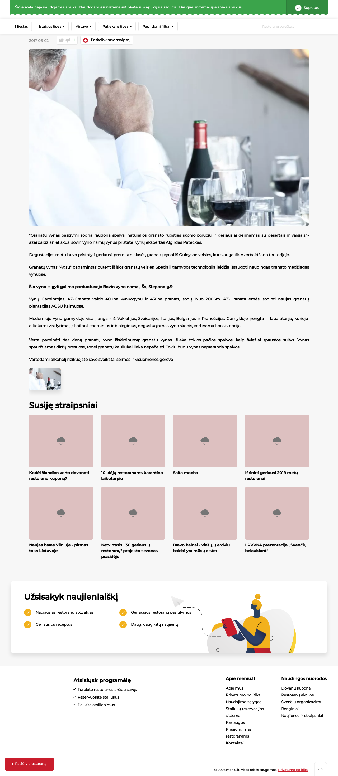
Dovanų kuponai (296, 688)
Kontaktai (235, 742)
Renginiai (290, 708)
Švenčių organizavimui (302, 701)
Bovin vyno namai (121, 286)
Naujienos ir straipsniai (302, 715)
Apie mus (234, 688)
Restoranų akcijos (297, 694)
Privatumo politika (243, 694)
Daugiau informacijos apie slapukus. (210, 7)
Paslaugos (235, 722)
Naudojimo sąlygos (243, 701)
